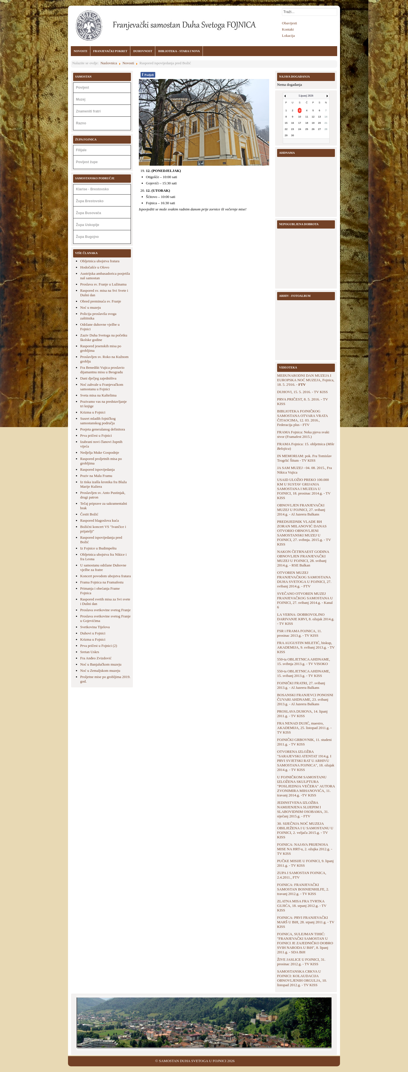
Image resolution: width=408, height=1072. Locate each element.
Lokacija (288, 35)
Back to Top (331, 1061)
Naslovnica (109, 63)
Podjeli (148, 75)
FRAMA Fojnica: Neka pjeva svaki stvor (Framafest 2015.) (303, 434)
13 (319, 116)
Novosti (128, 63)
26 (313, 129)
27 (319, 129)
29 (286, 135)
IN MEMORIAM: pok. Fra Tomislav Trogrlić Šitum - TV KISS (304, 458)
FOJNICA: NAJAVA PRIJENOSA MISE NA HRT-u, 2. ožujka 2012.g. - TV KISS (304, 849)
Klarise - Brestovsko (92, 189)
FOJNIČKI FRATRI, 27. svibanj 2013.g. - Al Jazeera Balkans (301, 685)
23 (292, 129)
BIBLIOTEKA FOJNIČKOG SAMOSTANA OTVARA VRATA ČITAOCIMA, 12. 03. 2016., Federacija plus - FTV (302, 418)
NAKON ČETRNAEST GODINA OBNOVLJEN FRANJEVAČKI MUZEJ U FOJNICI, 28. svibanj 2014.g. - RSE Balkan (303, 558)
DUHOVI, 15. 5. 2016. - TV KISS (302, 392)
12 (313, 116)
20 (319, 123)
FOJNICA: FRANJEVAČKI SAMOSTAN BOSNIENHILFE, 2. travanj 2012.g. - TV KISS (303, 889)
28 (325, 129)
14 (325, 116)
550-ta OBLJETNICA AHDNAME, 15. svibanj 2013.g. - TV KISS (303, 673)
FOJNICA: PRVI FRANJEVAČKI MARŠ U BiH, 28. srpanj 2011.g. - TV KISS (305, 922)
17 (299, 123)
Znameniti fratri (88, 111)
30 (292, 135)
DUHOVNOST (142, 51)
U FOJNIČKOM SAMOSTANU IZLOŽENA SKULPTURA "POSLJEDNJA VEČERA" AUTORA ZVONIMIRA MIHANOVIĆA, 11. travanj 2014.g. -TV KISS (306, 786)
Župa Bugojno (87, 237)
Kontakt (288, 29)
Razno (81, 123)
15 (286, 123)
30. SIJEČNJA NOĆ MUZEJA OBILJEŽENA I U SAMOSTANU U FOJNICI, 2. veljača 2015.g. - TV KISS (305, 830)
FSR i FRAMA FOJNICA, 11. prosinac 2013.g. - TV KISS (299, 633)
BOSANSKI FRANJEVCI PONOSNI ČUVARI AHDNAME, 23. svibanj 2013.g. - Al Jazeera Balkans (305, 699)
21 (325, 123)
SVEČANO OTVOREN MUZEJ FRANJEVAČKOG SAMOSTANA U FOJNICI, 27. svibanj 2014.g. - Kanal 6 (305, 600)
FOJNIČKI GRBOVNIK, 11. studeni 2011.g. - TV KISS (304, 742)
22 (286, 129)
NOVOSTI (80, 51)
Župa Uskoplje (87, 225)
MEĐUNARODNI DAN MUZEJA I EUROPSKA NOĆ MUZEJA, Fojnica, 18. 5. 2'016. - (305, 380)
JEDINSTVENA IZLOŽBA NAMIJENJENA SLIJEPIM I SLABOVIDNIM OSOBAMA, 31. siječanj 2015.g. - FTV (303, 809)
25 (306, 129)
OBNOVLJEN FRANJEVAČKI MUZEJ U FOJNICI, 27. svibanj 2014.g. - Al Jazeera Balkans (301, 509)
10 (299, 116)
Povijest (82, 87)
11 (306, 116)
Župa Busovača (88, 213)
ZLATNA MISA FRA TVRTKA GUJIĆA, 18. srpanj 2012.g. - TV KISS (301, 905)
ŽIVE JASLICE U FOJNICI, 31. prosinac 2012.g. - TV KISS (301, 961)
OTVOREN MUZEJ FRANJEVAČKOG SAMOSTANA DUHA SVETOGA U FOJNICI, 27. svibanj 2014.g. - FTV (304, 579)
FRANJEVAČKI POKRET (110, 51)
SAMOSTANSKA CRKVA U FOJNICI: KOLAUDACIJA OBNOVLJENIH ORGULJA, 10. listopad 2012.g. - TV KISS (302, 978)
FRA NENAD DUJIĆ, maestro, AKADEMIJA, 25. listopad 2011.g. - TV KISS (304, 727)
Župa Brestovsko (89, 201)
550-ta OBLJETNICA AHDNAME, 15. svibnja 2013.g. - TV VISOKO (303, 661)
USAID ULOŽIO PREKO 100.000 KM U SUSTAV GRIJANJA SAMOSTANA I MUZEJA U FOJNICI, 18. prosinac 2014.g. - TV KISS (303, 489)
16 (292, 123)
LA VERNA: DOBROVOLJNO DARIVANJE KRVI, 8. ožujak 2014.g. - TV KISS (305, 619)
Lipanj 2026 (306, 95)
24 (299, 129)
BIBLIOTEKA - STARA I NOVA (179, 51)
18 (306, 123)
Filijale (81, 150)
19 (313, 123)
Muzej (80, 99)
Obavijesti (289, 23)
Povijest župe (87, 162)
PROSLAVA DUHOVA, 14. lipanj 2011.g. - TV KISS (302, 713)
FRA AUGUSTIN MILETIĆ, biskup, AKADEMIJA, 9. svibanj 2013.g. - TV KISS (306, 647)
